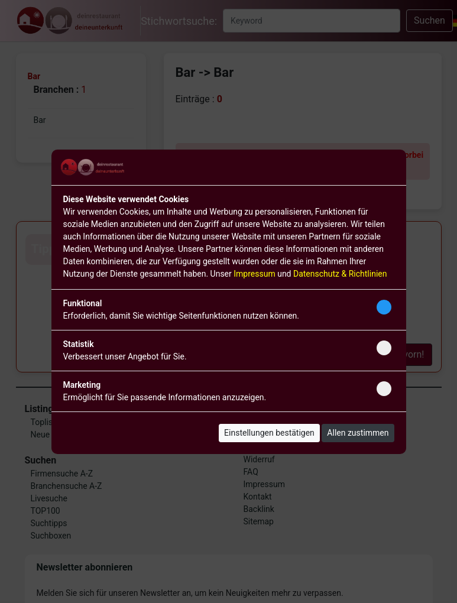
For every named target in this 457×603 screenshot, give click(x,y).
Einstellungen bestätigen (269, 432)
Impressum (254, 273)
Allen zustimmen (357, 432)
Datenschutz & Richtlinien (340, 273)
